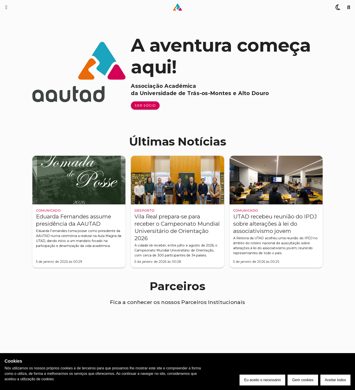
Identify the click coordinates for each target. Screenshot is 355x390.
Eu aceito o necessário (262, 380)
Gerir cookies (302, 380)
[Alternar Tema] (337, 7)
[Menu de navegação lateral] (6, 7)
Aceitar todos (335, 380)
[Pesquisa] (348, 7)
